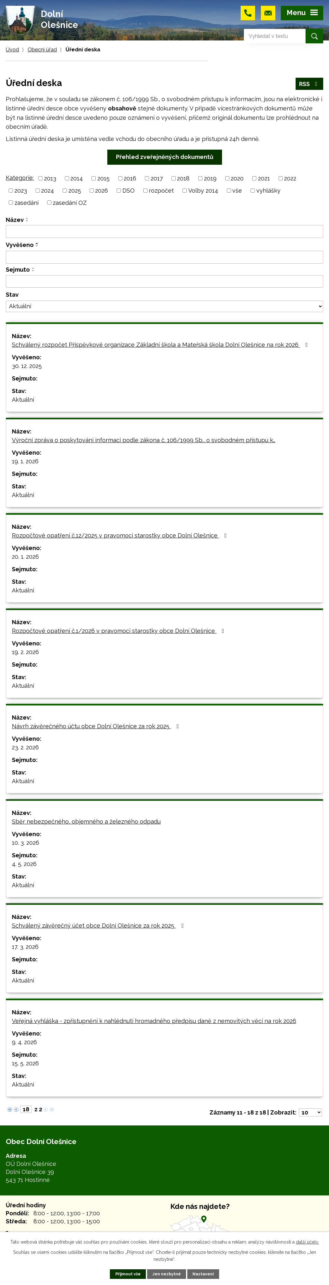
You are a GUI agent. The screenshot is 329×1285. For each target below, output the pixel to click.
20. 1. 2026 (25, 556)
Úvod (12, 50)
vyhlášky (268, 190)
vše (237, 190)
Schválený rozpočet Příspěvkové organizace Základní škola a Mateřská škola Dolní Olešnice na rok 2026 (161, 344)
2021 (264, 178)
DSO (128, 190)
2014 (76, 178)
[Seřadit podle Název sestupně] (27, 221)
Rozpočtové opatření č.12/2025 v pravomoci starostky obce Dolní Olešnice (120, 535)
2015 (103, 178)
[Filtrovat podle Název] (164, 231)
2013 (50, 178)
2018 (183, 178)
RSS (309, 84)
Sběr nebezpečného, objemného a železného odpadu (86, 821)
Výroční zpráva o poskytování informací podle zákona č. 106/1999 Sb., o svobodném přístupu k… (143, 440)
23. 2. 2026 (25, 747)
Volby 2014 (203, 190)
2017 (157, 178)
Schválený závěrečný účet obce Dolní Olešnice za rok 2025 (99, 925)
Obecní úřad (42, 50)
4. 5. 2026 (24, 864)
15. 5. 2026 (25, 1063)
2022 (290, 178)
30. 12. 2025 (27, 366)
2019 (210, 178)
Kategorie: (20, 177)
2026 (101, 190)
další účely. (307, 1242)
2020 (237, 178)
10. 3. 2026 (25, 842)
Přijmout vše (128, 1274)
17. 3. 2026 (25, 946)
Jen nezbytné (166, 1274)
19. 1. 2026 (25, 461)
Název (15, 219)
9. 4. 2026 (24, 1042)
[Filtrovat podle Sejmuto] (164, 281)
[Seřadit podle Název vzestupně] (27, 218)
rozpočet (161, 190)
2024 (47, 190)
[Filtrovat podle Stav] (164, 306)
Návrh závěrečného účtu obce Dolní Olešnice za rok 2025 (96, 726)
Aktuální (23, 399)
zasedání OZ (70, 202)
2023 (20, 190)
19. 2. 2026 (25, 652)
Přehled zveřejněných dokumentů (164, 156)
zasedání (26, 202)
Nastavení (203, 1274)
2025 (74, 190)
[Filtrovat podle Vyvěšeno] (164, 257)
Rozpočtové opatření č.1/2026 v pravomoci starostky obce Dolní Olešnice (119, 630)
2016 (130, 178)
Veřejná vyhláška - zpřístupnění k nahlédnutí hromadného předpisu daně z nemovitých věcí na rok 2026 (154, 1021)
